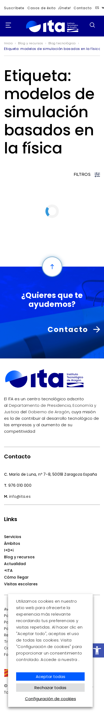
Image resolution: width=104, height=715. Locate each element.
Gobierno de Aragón (49, 412)
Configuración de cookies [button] (50, 698)
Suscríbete (14, 8)
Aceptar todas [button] (50, 676)
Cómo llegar (16, 577)
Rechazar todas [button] (50, 687)
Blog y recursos (19, 557)
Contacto (83, 8)
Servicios (12, 536)
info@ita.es (20, 496)
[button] (97, 650)
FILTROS (87, 174)
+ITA (8, 570)
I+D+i (8, 550)
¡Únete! (64, 8)
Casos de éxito (41, 8)
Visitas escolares (21, 584)
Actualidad (15, 563)
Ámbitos (12, 543)
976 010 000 (19, 485)
